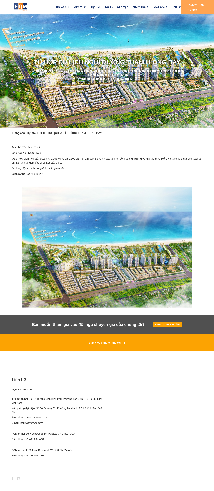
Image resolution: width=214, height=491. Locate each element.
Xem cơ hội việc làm (167, 324)
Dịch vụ (96, 7)
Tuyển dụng (140, 7)
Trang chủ (63, 7)
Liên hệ (176, 7)
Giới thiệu (80, 7)
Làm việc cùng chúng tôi (107, 342)
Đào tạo (122, 7)
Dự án (109, 7)
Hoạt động (159, 7)
